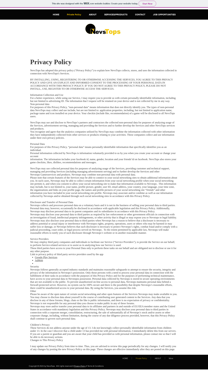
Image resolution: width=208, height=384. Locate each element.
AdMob (39, 260)
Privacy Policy (80, 366)
